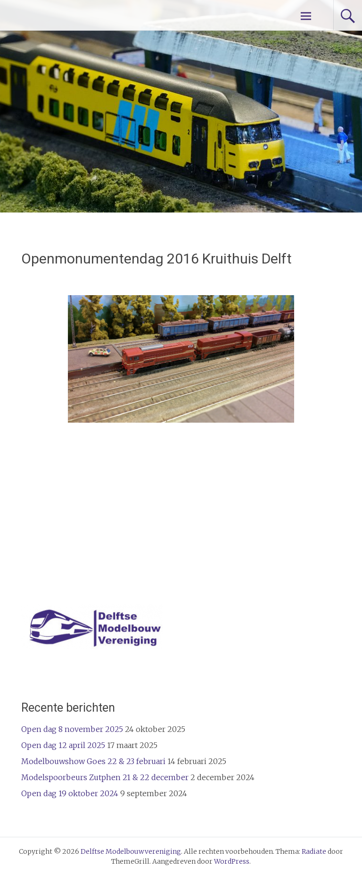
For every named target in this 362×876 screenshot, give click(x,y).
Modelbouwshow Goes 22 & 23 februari (93, 761)
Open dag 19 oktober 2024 (69, 793)
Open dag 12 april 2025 (63, 745)
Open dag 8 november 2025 (72, 729)
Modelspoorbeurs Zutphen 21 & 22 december (105, 777)
